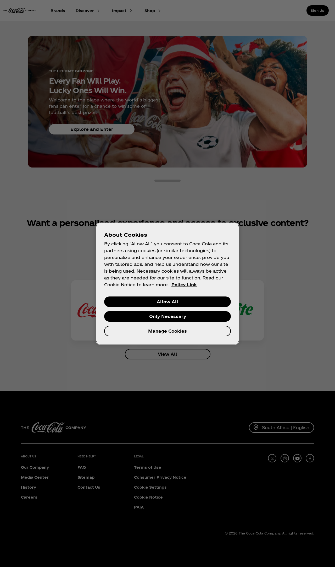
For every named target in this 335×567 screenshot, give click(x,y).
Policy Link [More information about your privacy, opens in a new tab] (184, 284)
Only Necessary (167, 316)
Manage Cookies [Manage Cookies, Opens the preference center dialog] (167, 330)
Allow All (167, 301)
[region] (167, 284)
